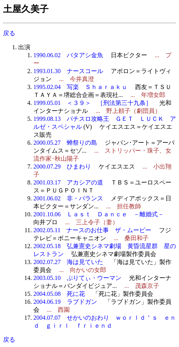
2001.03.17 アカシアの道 (68, 182)
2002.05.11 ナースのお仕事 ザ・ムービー (92, 230)
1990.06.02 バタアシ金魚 (68, 55)
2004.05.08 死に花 (59, 294)
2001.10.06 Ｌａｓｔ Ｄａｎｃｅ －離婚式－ (98, 214)
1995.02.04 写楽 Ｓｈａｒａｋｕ (80, 87)
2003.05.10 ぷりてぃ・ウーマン (77, 278)
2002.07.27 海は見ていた (68, 262)
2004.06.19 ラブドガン (65, 302)
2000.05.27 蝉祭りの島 (65, 142)
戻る (9, 33)
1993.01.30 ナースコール (68, 71)
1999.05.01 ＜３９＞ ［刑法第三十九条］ (92, 103)
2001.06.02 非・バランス (68, 198)
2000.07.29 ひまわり (62, 166)
